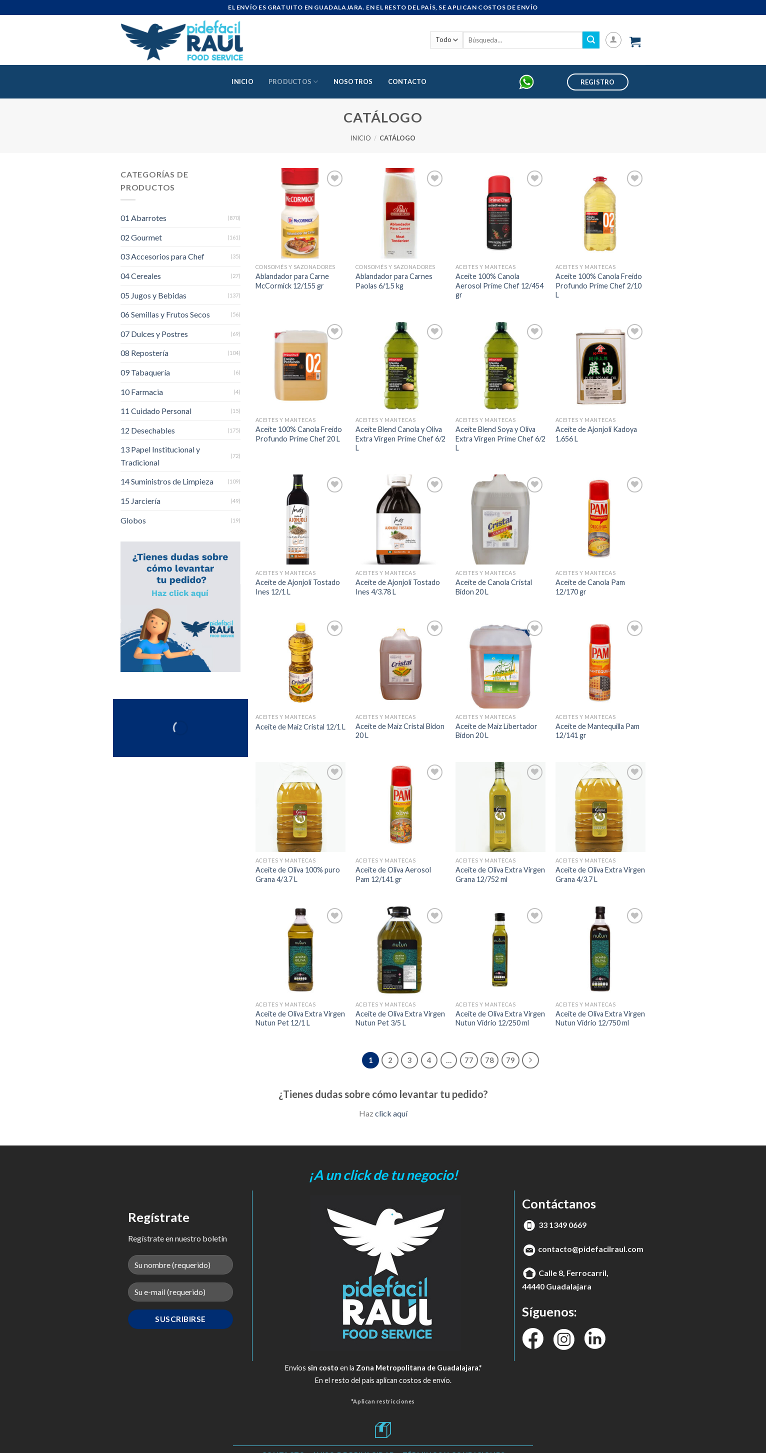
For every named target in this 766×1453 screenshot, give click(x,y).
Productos (293, 81)
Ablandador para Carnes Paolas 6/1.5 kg (394, 281)
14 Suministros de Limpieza (167, 481)
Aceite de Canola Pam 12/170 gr (590, 587)
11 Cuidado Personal (156, 411)
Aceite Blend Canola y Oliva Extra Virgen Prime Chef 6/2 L (401, 438)
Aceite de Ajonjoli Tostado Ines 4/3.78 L (398, 587)
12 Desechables (147, 430)
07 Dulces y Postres (154, 333)
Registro (597, 82)
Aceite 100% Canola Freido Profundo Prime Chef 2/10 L (599, 285)
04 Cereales (140, 275)
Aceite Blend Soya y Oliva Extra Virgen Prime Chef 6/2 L (501, 438)
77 (469, 1060)
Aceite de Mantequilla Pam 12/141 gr (598, 731)
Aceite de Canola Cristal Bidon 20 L (494, 587)
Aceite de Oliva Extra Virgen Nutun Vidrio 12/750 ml (600, 1019)
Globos (133, 520)
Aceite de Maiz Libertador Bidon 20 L (497, 731)
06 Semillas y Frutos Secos (165, 314)
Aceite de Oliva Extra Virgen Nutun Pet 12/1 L (300, 1019)
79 (510, 1060)
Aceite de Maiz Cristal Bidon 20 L (400, 731)
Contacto (407, 82)
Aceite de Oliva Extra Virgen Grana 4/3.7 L (600, 875)
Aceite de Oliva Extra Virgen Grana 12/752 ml (500, 875)
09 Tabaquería (145, 372)
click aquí (391, 1113)
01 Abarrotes (143, 217)
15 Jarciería (140, 501)
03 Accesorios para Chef (162, 256)
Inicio (243, 82)
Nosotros (353, 82)
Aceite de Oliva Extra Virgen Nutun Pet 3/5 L (400, 1019)
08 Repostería (144, 353)
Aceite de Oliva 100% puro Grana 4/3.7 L (298, 875)
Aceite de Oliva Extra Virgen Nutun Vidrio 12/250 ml (500, 1019)
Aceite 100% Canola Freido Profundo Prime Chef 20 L (299, 434)
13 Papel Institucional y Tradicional (160, 455)
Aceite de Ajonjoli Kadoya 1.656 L (596, 434)
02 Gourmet (141, 237)
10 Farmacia (141, 391)
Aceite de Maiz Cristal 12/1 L (301, 726)
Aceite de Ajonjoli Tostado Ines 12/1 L (298, 587)
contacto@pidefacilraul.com (591, 1249)
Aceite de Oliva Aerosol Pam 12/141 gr (393, 875)
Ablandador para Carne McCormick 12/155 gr (292, 281)
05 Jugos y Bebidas (153, 295)
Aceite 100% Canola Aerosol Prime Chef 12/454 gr (500, 285)
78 (489, 1060)
